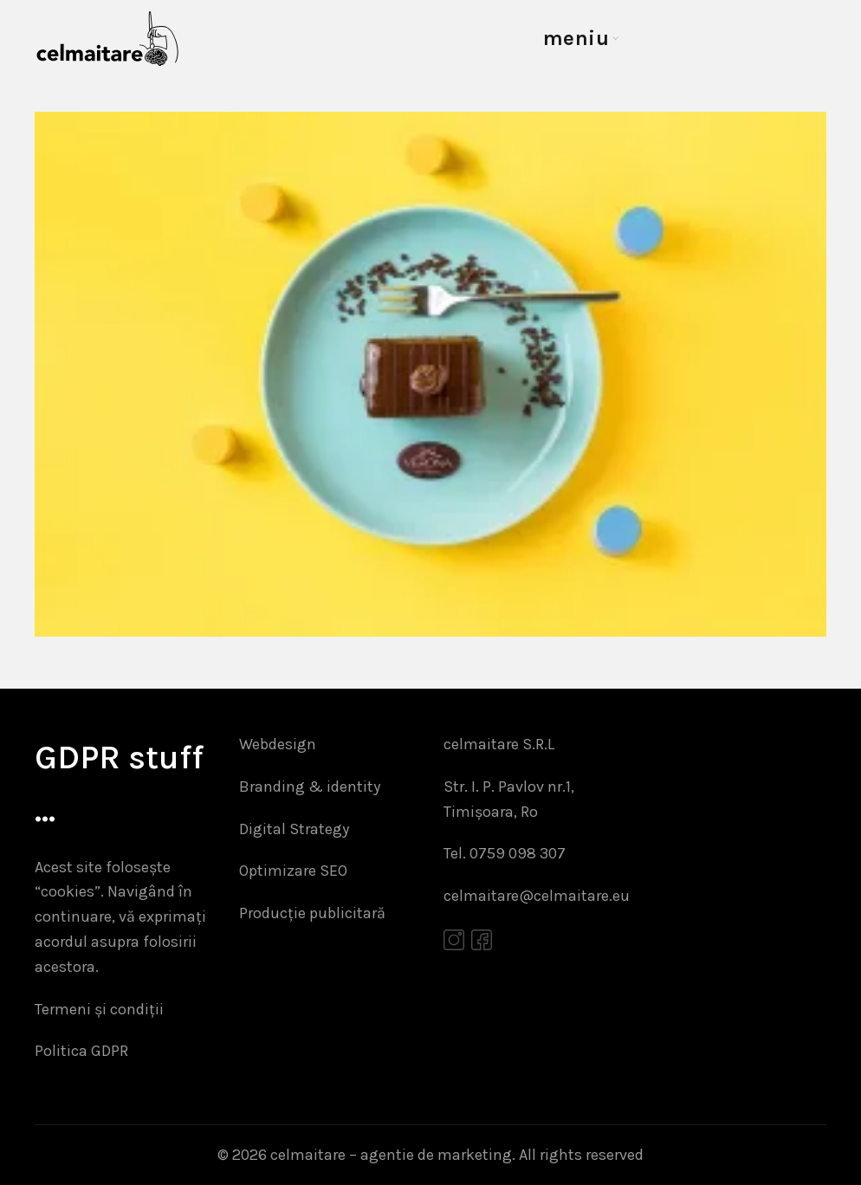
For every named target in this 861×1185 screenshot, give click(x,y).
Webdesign (277, 744)
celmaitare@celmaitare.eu (536, 895)
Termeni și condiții (99, 1009)
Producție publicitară (312, 913)
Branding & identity (309, 786)
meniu (576, 38)
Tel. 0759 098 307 (504, 853)
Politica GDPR (81, 1050)
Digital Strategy (294, 829)
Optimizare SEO (293, 870)
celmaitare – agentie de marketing (391, 1154)
